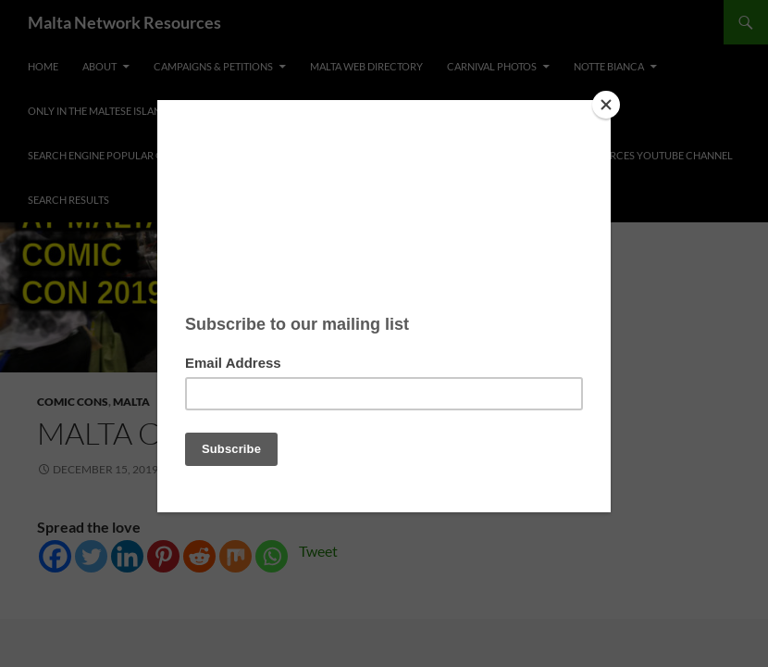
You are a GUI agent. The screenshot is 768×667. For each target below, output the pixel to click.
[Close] (606, 105)
